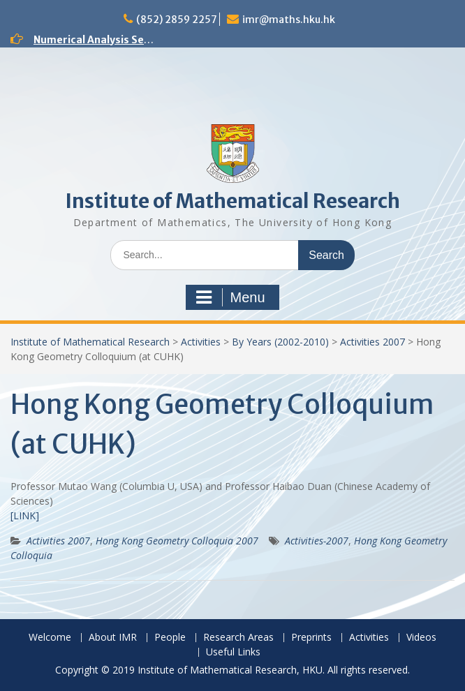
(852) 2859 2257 (176, 19)
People (170, 637)
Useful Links (233, 652)
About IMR (113, 637)
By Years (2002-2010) (280, 341)
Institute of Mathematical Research (232, 201)
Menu (230, 297)
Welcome (50, 637)
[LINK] (24, 515)
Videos (421, 637)
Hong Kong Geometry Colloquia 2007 (177, 540)
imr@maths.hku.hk (288, 19)
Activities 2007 (372, 341)
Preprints (311, 637)
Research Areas (238, 637)
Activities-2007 (316, 540)
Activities (201, 341)
